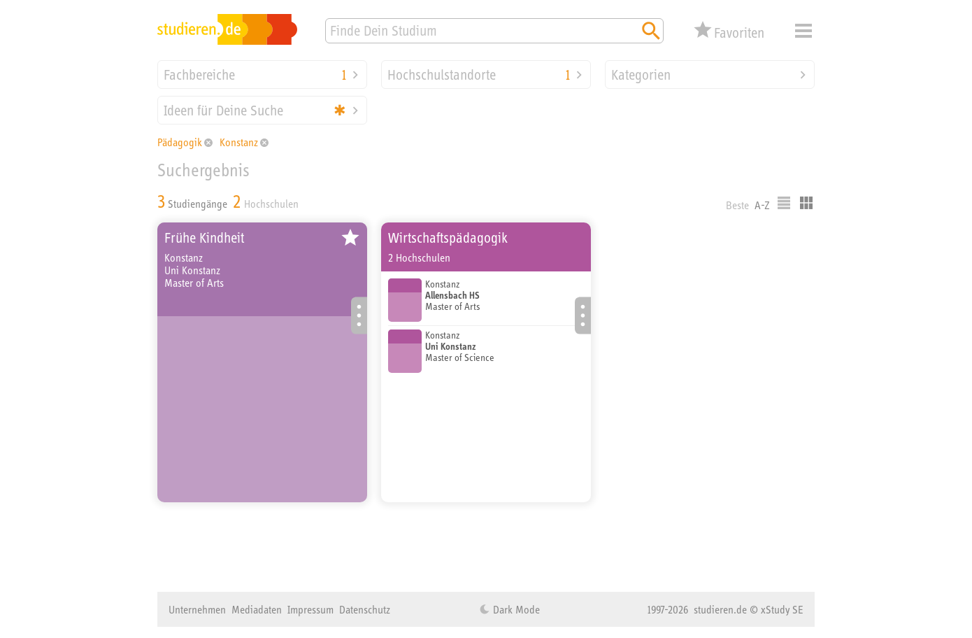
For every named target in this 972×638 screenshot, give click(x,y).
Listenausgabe (784, 202)
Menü (803, 31)
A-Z (762, 205)
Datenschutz (364, 609)
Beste (737, 205)
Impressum (310, 609)
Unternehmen (197, 609)
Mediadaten (256, 609)
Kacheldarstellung (806, 202)
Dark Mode (515, 609)
